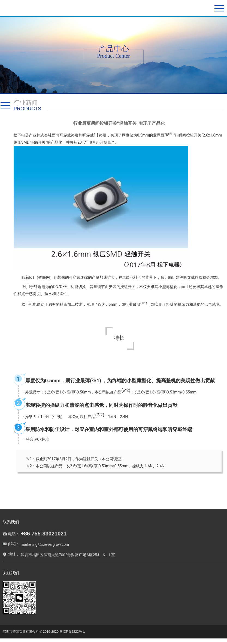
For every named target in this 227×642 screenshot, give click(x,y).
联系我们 (11, 522)
